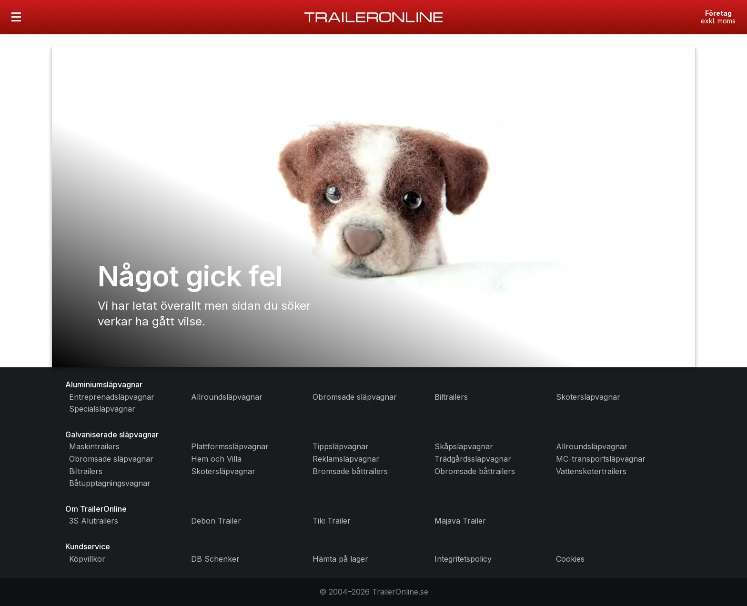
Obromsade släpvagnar (355, 397)
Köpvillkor (87, 559)
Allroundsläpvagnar (226, 397)
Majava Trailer (460, 520)
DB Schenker (215, 559)
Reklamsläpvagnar (346, 459)
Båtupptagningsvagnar (110, 483)
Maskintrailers (94, 446)
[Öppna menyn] (16, 17)
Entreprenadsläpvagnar (111, 397)
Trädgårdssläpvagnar (472, 459)
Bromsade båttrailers (350, 471)
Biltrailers (451, 397)
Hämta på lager (340, 559)
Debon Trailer (216, 520)
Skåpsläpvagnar (463, 446)
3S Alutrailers (93, 520)
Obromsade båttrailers (474, 471)
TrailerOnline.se (400, 591)
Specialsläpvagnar (102, 409)
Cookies (570, 559)
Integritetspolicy (463, 559)
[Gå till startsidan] (373, 17)
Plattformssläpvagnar (230, 446)
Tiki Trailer (332, 520)
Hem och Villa (216, 459)
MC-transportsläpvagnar (601, 459)
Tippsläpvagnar (341, 446)
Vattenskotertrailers (591, 471)
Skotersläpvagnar (588, 397)
